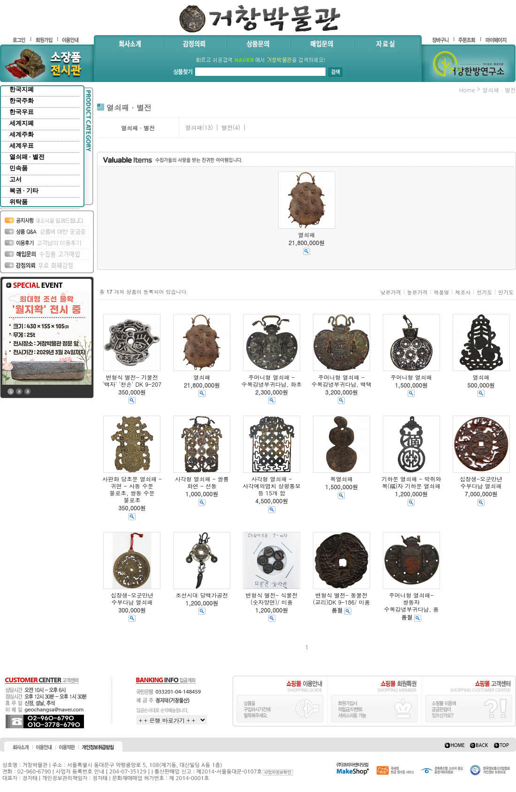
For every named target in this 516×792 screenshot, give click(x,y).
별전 (227, 127)
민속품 (18, 168)
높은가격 (417, 292)
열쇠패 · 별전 (27, 156)
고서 (15, 179)
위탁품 (18, 201)
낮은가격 (390, 292)
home (467, 90)
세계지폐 (21, 123)
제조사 (462, 292)
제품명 (441, 292)
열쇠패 (193, 127)
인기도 (484, 292)
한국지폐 (21, 89)
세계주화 (21, 134)
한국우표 (21, 111)
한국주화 (21, 100)
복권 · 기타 (23, 190)
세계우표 (21, 145)
